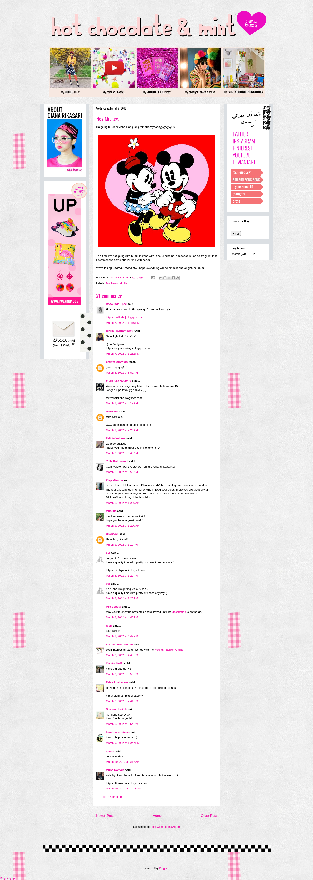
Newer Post (105, 816)
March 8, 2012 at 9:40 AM (122, 453)
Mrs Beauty (113, 606)
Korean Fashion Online (169, 649)
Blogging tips (8, 878)
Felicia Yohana (115, 438)
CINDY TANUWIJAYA (119, 331)
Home (157, 816)
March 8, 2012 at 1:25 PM (122, 575)
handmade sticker (118, 732)
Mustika (111, 511)
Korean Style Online (119, 644)
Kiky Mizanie (114, 480)
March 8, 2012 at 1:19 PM (122, 544)
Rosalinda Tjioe (116, 304)
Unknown (112, 411)
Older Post (209, 816)
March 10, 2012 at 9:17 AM (122, 761)
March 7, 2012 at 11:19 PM (123, 322)
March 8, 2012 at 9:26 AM (122, 430)
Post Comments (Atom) (165, 826)
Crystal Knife (114, 663)
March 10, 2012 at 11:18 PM (123, 788)
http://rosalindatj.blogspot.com (124, 317)
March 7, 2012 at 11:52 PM (123, 353)
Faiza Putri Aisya (117, 682)
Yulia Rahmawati (117, 461)
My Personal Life (116, 283)
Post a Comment (112, 796)
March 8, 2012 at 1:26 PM (122, 598)
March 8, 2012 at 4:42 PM (122, 636)
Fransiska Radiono (118, 380)
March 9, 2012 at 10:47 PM (123, 742)
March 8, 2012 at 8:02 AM (122, 372)
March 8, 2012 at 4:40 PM (122, 617)
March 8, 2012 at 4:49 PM (122, 655)
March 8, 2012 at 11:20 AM (122, 525)
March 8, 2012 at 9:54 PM (122, 724)
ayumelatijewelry (117, 361)
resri (109, 625)
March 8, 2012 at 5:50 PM (122, 674)
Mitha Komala (115, 770)
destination (179, 611)
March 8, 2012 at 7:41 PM (122, 701)
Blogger (164, 868)
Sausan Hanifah (116, 709)
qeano (110, 751)
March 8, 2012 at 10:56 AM (122, 503)
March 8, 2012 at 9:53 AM (122, 472)
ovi (108, 553)
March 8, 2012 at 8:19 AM (122, 403)
